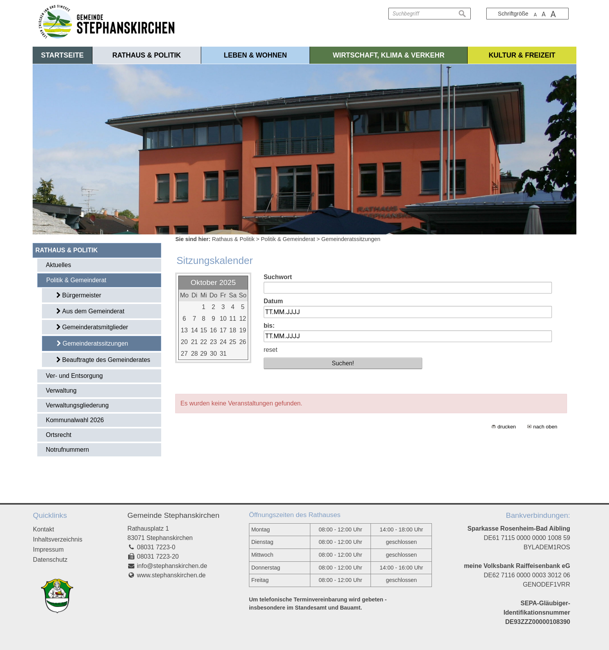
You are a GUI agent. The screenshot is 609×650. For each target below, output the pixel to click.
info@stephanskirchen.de (172, 566)
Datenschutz (50, 559)
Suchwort (278, 277)
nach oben (545, 427)
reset (271, 349)
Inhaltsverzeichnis (57, 539)
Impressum (48, 549)
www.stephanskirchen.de (171, 575)
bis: (269, 325)
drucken (507, 427)
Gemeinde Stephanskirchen (173, 515)
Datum (273, 301)
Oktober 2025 (213, 282)
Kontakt (43, 529)
